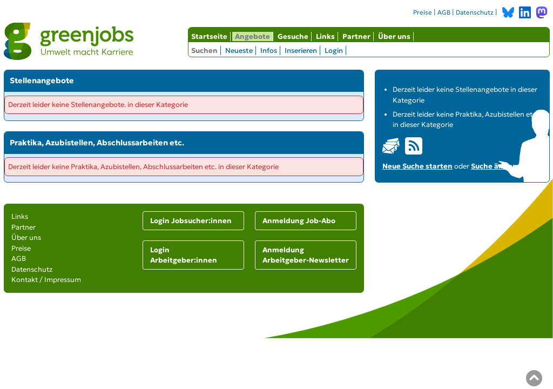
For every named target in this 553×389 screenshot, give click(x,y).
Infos (268, 50)
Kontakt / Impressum (46, 279)
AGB (443, 12)
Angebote (252, 36)
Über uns (394, 36)
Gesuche (293, 36)
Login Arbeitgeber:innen (183, 255)
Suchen (204, 50)
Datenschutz (475, 12)
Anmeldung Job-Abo (298, 220)
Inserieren (301, 50)
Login (334, 50)
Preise (422, 12)
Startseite (209, 36)
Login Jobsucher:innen (191, 220)
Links (325, 36)
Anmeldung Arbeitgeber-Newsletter (305, 255)
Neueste (239, 50)
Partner (356, 36)
